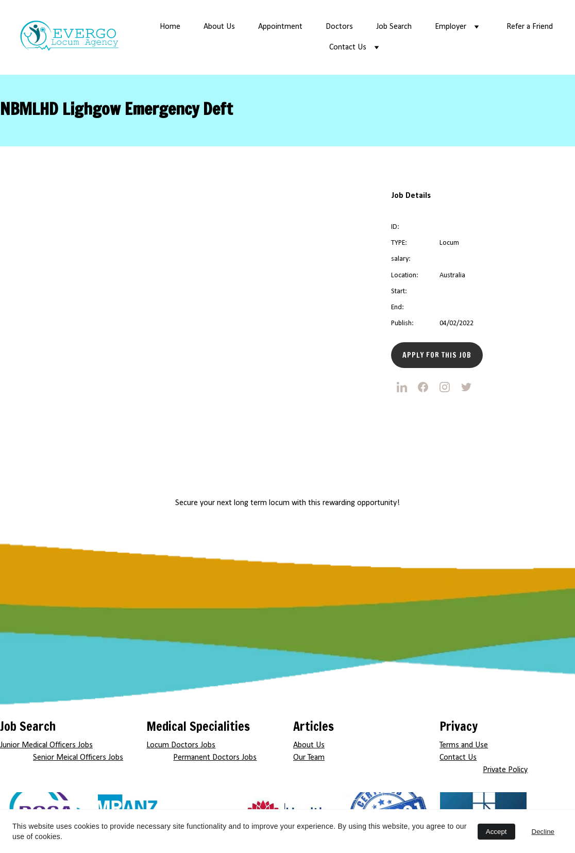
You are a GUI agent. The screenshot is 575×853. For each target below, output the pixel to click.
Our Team (309, 758)
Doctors (339, 27)
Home (170, 27)
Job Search (394, 27)
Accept (496, 831)
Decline (543, 831)
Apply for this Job (436, 355)
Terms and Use (463, 745)
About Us (219, 27)
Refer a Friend (529, 27)
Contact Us (347, 47)
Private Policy (505, 770)
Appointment (280, 27)
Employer (450, 27)
